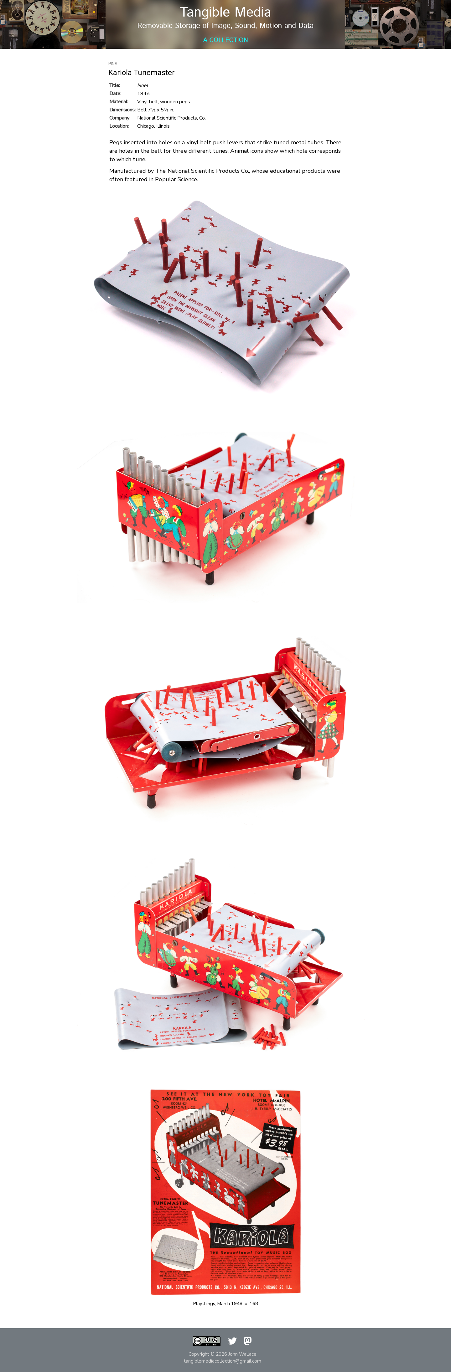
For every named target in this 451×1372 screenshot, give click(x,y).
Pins (112, 64)
